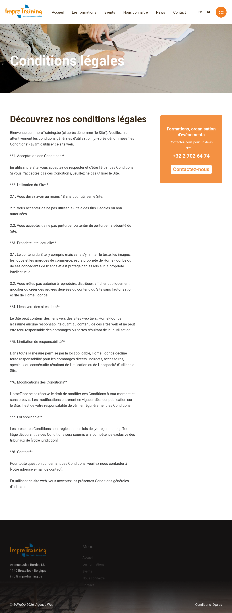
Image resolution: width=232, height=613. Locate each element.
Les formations (84, 12)
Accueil (58, 12)
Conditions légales (208, 604)
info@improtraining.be (26, 578)
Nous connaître (135, 12)
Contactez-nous (191, 170)
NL (209, 12)
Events (109, 12)
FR (200, 12)
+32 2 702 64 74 (191, 157)
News (160, 12)
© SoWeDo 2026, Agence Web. (32, 604)
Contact (179, 12)
